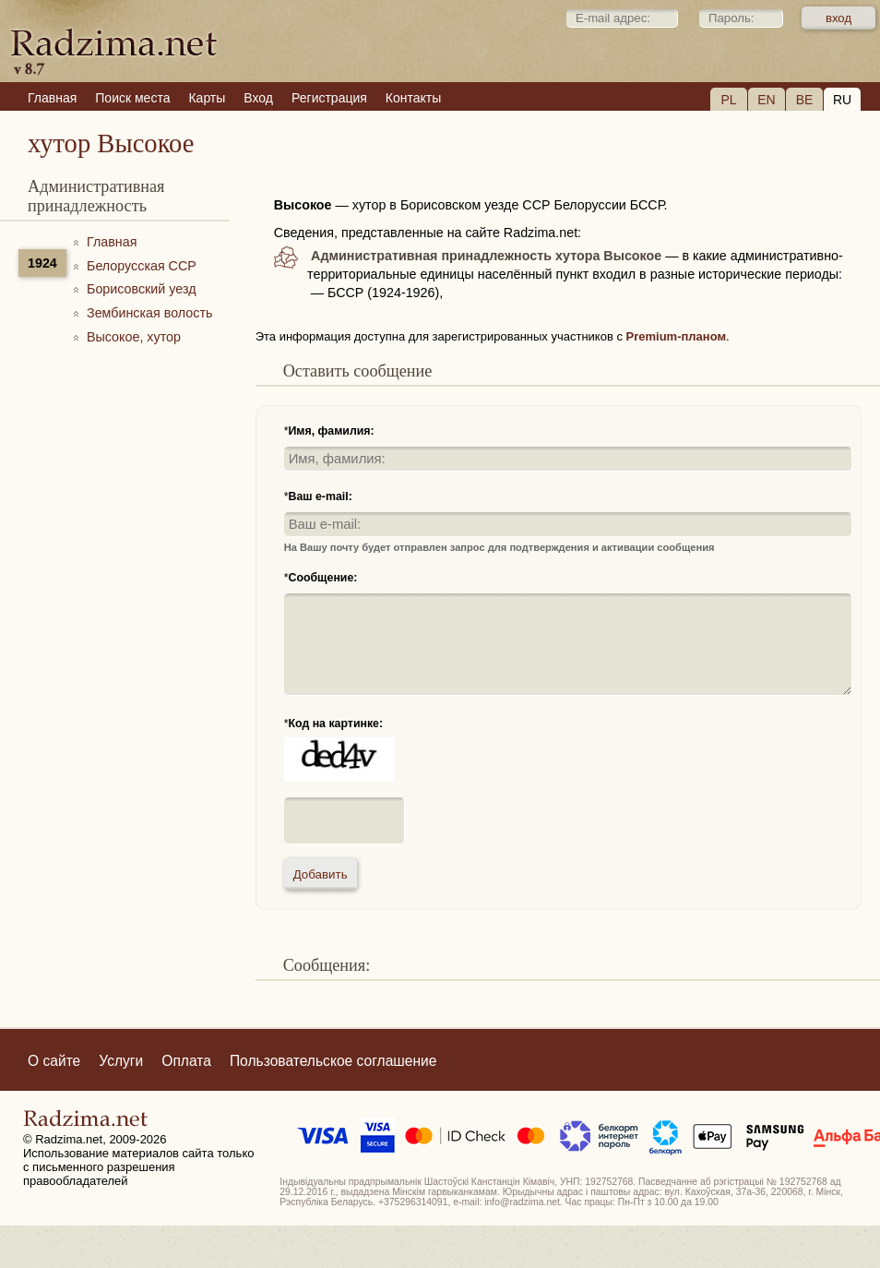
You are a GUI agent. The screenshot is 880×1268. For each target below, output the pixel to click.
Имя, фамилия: (331, 431)
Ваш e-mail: (319, 496)
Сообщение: (322, 577)
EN (766, 99)
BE (805, 99)
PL (728, 99)
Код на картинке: (335, 723)
